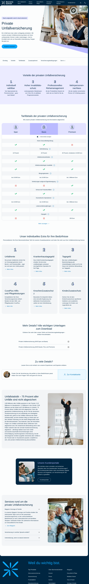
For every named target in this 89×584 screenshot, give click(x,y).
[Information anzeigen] (50, 149)
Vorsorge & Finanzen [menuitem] (49, 2)
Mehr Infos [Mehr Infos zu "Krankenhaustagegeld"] (37, 271)
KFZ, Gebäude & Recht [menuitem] (22, 2)
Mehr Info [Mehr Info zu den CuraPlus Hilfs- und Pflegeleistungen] (9, 306)
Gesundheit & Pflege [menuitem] (40, 2)
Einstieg (5, 60)
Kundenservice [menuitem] (71, 2)
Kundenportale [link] (44, 479)
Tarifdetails (22, 60)
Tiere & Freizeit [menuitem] (30, 2)
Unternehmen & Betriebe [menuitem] (60, 2)
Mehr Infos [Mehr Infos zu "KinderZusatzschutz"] (66, 308)
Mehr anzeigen (44, 223)
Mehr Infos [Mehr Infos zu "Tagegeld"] (66, 271)
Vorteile (13, 60)
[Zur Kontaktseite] (72, 374)
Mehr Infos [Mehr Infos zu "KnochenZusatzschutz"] (37, 306)
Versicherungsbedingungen (49, 60)
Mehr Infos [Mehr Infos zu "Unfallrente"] (9, 269)
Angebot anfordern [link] (9, 46)
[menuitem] (80, 3)
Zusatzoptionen (33, 60)
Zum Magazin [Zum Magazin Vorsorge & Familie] (10, 526)
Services (63, 60)
